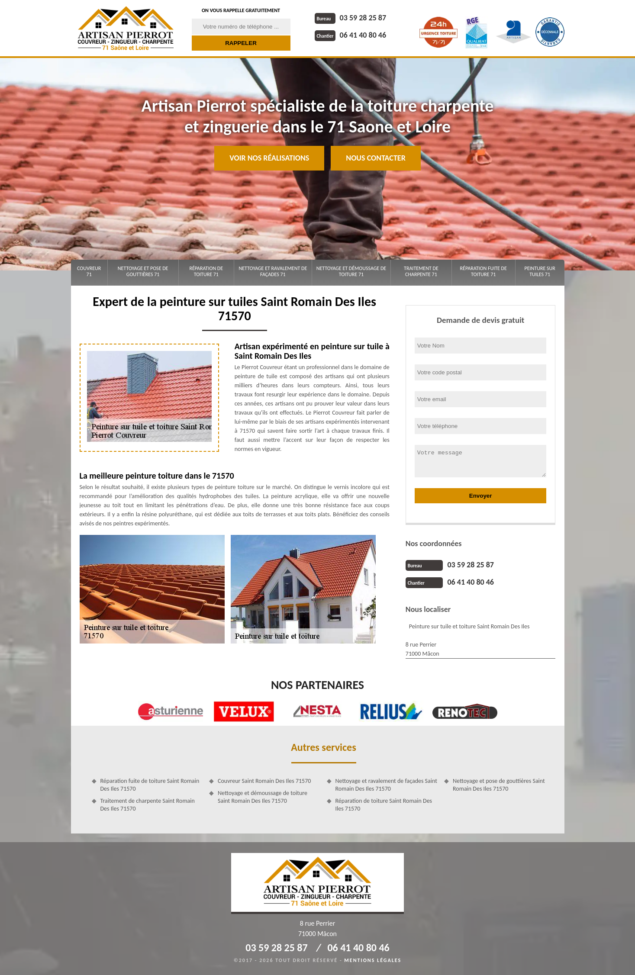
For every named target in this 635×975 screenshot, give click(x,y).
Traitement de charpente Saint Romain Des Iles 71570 (147, 804)
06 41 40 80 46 (351, 35)
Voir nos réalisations (269, 158)
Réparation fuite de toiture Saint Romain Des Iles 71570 (150, 784)
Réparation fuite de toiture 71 (483, 271)
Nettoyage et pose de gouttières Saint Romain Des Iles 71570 (499, 784)
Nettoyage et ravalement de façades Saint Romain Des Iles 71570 (386, 784)
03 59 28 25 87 (351, 18)
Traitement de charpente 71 (421, 271)
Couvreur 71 (89, 271)
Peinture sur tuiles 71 (540, 271)
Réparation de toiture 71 (206, 271)
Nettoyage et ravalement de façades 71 (273, 271)
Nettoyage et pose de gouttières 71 (143, 271)
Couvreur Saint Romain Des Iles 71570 (264, 781)
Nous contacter (375, 158)
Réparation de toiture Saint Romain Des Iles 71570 (383, 804)
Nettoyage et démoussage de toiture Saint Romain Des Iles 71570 (262, 796)
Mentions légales (372, 960)
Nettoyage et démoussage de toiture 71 (351, 271)
